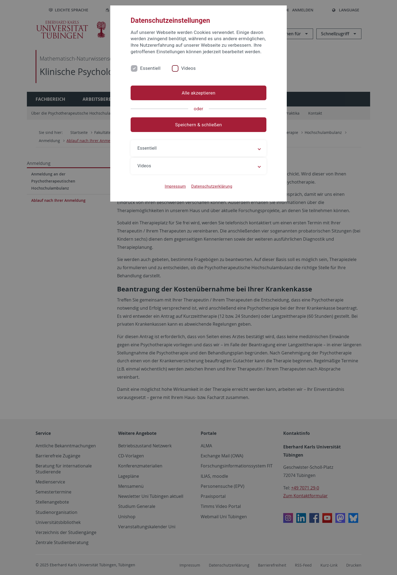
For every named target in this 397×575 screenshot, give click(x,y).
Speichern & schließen (198, 124)
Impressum (175, 186)
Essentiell (150, 68)
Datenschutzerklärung (211, 186)
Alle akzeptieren (198, 93)
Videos (188, 68)
